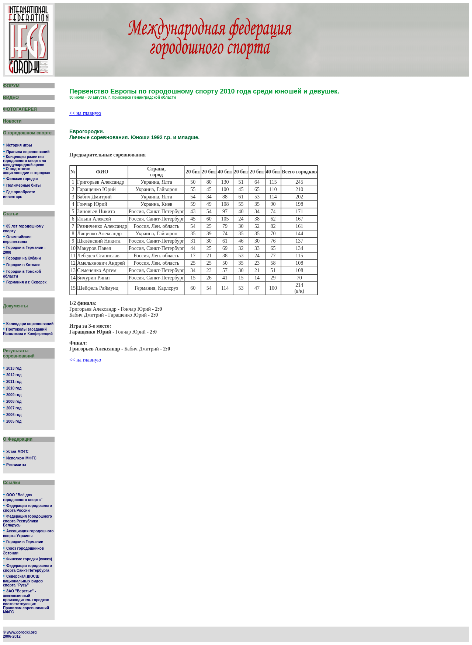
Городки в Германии (24, 542)
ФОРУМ (11, 85)
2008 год (13, 401)
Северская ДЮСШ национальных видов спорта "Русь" (23, 580)
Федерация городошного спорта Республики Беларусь (27, 520)
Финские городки (22, 179)
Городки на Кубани (23, 258)
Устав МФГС (17, 452)
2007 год (13, 408)
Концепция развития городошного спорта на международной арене (24, 161)
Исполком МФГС (21, 458)
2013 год (13, 368)
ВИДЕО (11, 97)
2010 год (13, 388)
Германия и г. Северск (26, 282)
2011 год (13, 382)
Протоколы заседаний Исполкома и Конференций (28, 331)
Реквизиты (16, 465)
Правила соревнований (27, 152)
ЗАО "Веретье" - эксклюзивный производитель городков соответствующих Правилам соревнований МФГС (26, 601)
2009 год (13, 395)
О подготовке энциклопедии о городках (26, 171)
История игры (19, 145)
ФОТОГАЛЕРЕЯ (20, 109)
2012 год (13, 375)
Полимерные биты (23, 185)
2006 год (13, 415)
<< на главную (85, 113)
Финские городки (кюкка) (29, 559)
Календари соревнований (29, 324)
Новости (12, 121)
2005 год (13, 421)
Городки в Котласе (23, 265)
